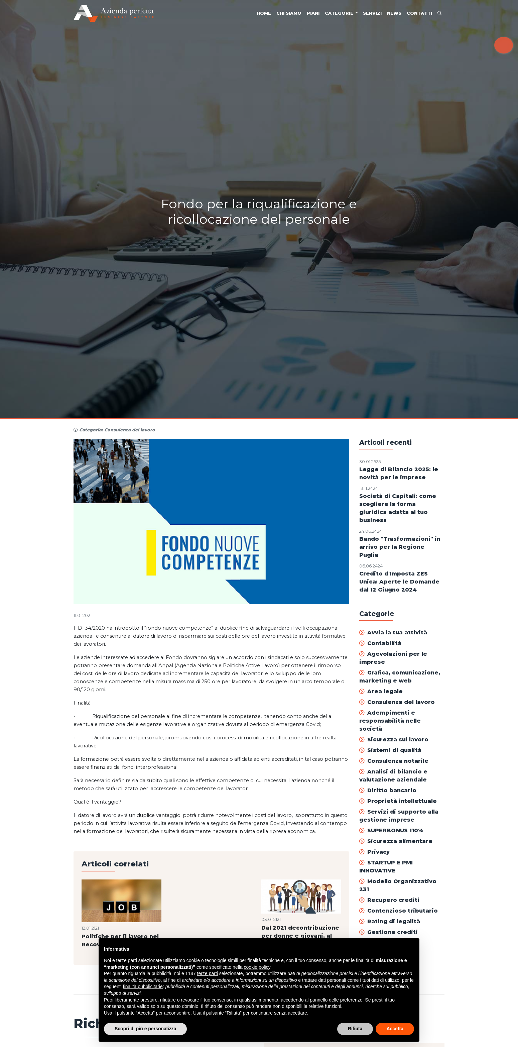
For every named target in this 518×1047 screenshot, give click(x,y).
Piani (313, 13)
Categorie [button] (340, 13)
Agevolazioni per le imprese (393, 658)
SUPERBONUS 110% (391, 830)
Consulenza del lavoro (397, 702)
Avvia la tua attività (393, 632)
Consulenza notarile (393, 761)
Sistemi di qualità (390, 750)
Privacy (374, 852)
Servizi (372, 13)
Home (264, 13)
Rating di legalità (389, 921)
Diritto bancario (387, 790)
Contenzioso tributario (398, 911)
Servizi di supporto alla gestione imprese (398, 816)
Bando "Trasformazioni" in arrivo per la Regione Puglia (399, 547)
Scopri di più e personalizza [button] (145, 1028)
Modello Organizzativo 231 (397, 885)
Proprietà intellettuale (398, 801)
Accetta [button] (394, 1028)
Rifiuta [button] (355, 1028)
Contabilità (380, 643)
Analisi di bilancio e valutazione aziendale (393, 775)
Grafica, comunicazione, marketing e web (399, 676)
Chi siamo (288, 13)
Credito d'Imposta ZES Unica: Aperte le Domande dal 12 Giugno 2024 (399, 581)
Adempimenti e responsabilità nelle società (390, 721)
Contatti (419, 13)
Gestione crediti (388, 932)
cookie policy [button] (257, 967)
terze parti (207, 973)
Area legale (381, 691)
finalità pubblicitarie (143, 986)
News (394, 13)
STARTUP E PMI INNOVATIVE (386, 866)
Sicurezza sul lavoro (393, 739)
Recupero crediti (389, 900)
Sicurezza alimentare (395, 841)
